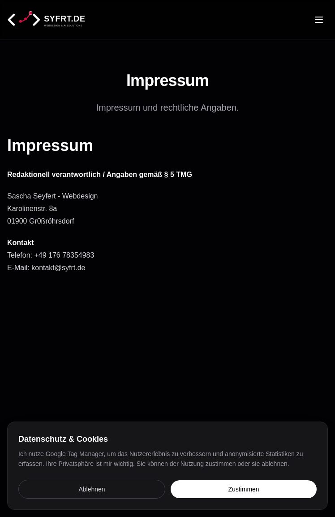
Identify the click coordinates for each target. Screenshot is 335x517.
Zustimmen (243, 489)
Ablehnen (91, 489)
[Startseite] (61, 19)
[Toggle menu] (319, 20)
